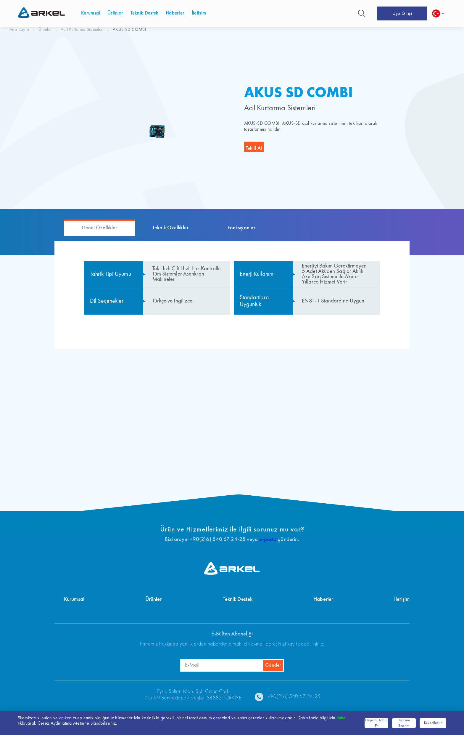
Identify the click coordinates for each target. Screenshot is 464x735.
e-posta (268, 539)
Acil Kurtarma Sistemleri (82, 30)
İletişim (402, 599)
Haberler (323, 599)
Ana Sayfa (19, 30)
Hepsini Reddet (404, 723)
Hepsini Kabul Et (376, 723)
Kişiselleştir (433, 723)
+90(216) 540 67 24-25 (294, 696)
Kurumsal (74, 599)
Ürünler (45, 30)
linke (341, 718)
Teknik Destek (237, 599)
